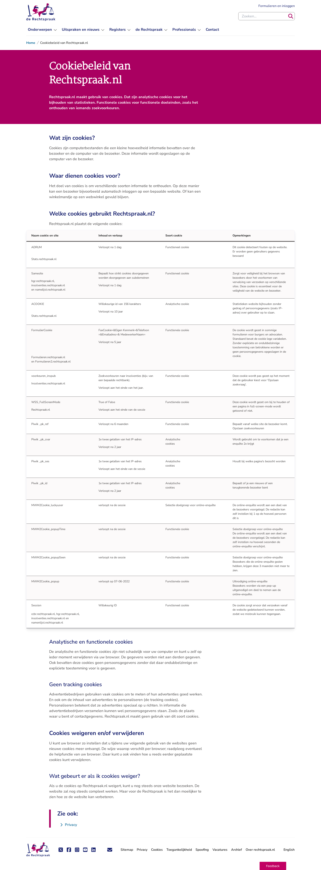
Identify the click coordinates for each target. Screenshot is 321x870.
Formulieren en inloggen (276, 6)
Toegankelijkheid (179, 849)
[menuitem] (42, 30)
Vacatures (220, 849)
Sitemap (127, 849)
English (289, 849)
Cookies (157, 849)
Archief (236, 849)
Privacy (142, 849)
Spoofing (202, 849)
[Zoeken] (291, 16)
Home (30, 43)
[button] (273, 866)
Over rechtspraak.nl (260, 849)
